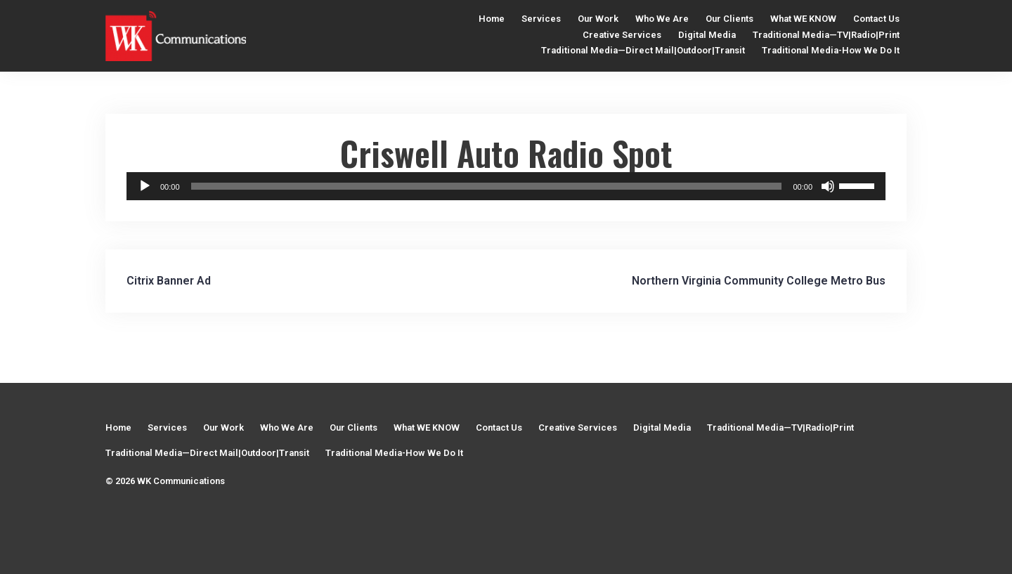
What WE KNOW (803, 18)
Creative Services (622, 35)
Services (541, 18)
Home (492, 18)
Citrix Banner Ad (168, 280)
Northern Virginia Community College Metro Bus (758, 280)
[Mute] (828, 186)
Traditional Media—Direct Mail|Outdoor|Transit (643, 50)
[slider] (486, 186)
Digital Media (707, 35)
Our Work (598, 18)
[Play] (145, 186)
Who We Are (662, 18)
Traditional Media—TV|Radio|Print (826, 35)
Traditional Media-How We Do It (831, 50)
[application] (505, 186)
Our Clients (729, 18)
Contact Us (876, 18)
